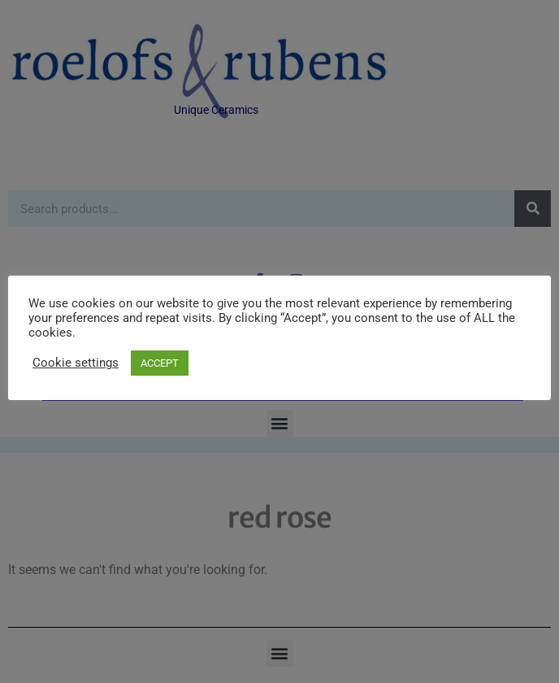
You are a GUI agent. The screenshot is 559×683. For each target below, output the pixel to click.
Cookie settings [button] (75, 362)
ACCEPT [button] (160, 363)
